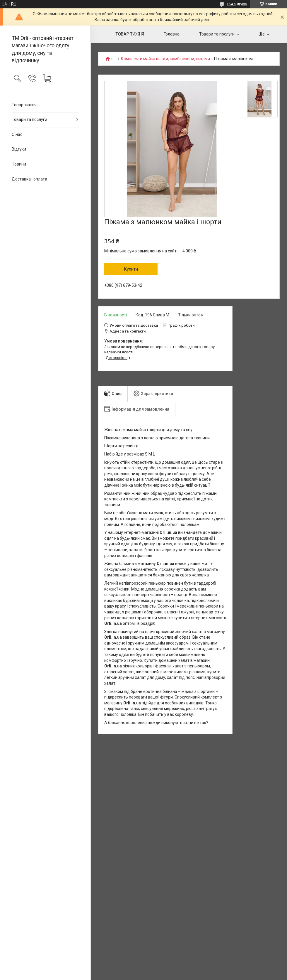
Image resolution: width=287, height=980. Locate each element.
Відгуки (19, 149)
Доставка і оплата (29, 179)
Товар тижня (24, 104)
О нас (17, 134)
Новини (19, 164)
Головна (172, 34)
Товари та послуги (29, 119)
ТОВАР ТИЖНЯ (129, 34)
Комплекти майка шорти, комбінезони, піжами (165, 59)
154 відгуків (237, 4)
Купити (131, 269)
